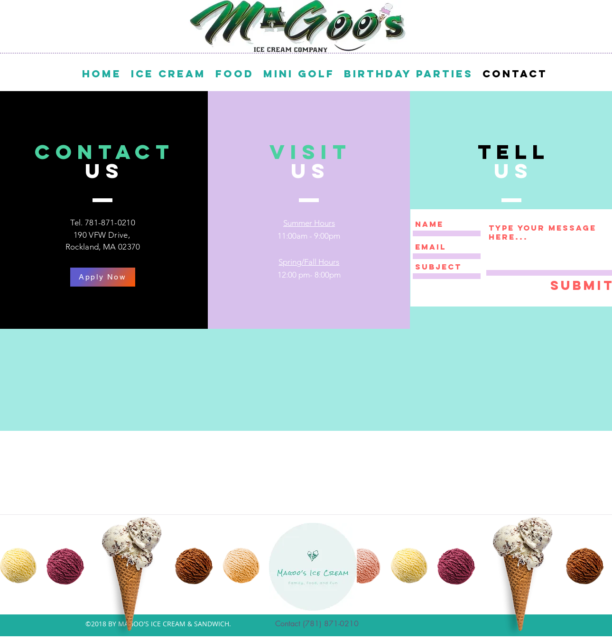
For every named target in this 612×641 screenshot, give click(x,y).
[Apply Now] (102, 277)
